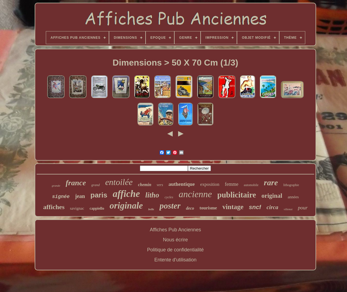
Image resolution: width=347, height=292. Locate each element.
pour (303, 207)
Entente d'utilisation (175, 259)
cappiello (96, 208)
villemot (288, 209)
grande (56, 185)
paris (99, 195)
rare (271, 182)
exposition (210, 184)
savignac (77, 208)
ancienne (195, 194)
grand (95, 185)
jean (80, 196)
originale (126, 205)
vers (160, 185)
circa (272, 207)
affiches (54, 206)
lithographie (291, 185)
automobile (251, 185)
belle (151, 209)
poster (170, 205)
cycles (169, 197)
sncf (255, 207)
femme (231, 184)
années (293, 197)
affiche (126, 194)
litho (152, 195)
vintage (232, 206)
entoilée (119, 182)
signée (61, 196)
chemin (144, 184)
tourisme (208, 207)
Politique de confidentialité (175, 249)
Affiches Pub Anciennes (175, 229)
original (271, 195)
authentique (181, 184)
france (76, 183)
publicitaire (236, 194)
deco (190, 208)
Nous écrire (175, 239)
